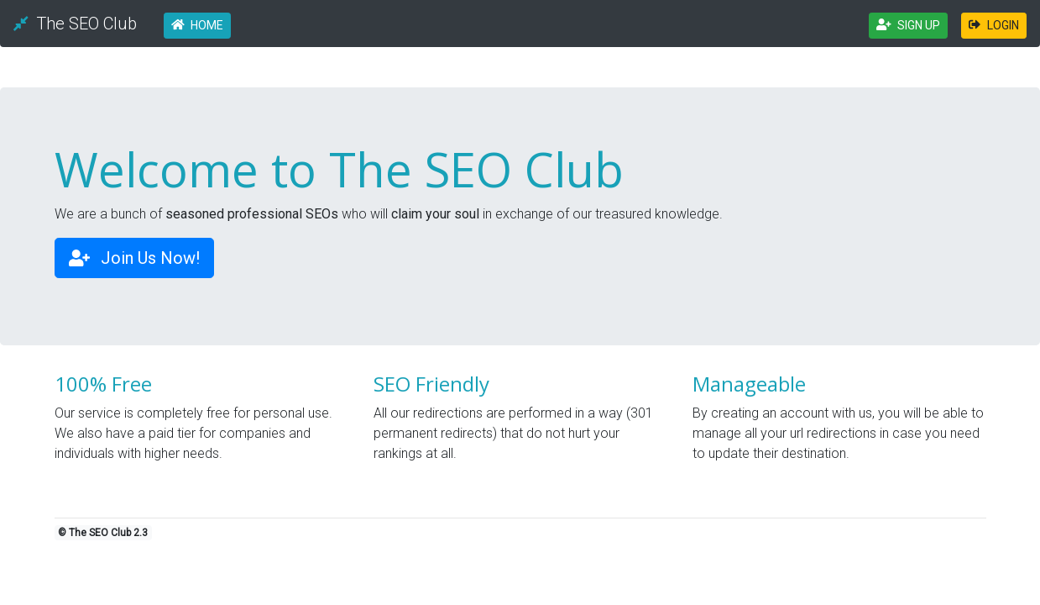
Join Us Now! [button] (134, 258)
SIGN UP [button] (908, 25)
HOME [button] (197, 25)
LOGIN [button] (994, 25)
